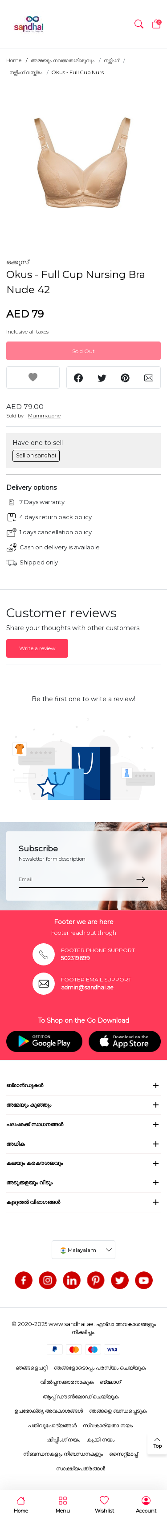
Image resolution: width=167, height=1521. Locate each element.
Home (13, 60)
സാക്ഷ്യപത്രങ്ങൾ (80, 1468)
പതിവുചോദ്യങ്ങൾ (52, 1425)
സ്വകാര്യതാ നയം (108, 1425)
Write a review (37, 648)
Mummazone (44, 416)
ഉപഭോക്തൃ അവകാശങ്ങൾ (48, 1410)
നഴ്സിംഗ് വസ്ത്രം (25, 72)
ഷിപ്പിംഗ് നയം (63, 1439)
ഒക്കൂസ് (17, 262)
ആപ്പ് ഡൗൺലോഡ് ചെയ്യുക (80, 1396)
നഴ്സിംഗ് (111, 60)
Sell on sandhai (36, 455)
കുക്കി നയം (100, 1439)
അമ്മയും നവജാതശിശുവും (62, 60)
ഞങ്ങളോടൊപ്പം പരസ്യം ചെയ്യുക (100, 1367)
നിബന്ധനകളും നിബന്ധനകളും (63, 1453)
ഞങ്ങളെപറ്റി (32, 1367)
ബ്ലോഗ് (110, 1381)
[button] (139, 24)
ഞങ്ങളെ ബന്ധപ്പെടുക (118, 1410)
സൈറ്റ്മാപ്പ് (123, 1453)
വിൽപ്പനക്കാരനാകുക (67, 1381)
